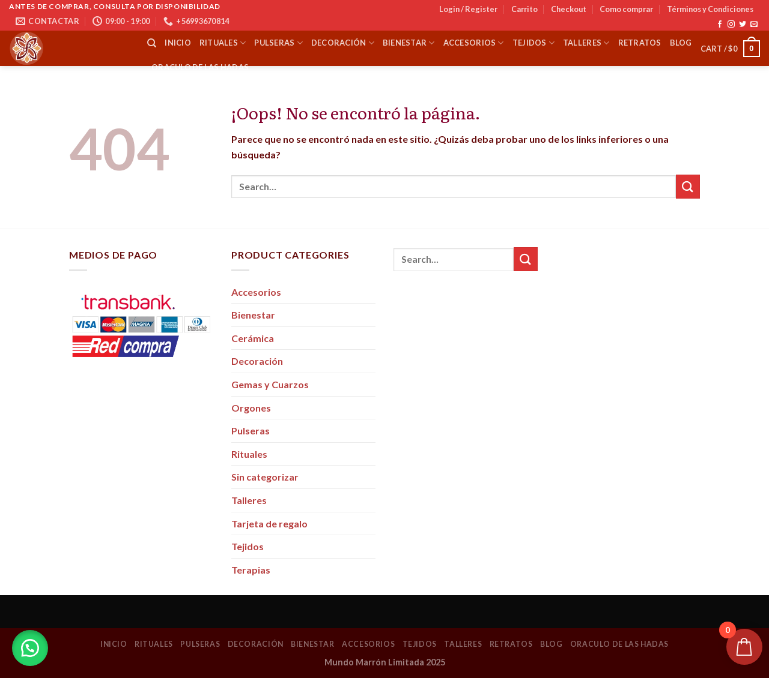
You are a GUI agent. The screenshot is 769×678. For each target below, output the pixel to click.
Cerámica (252, 338)
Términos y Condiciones (710, 9)
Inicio (178, 42)
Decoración (342, 43)
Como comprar (626, 9)
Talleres (586, 43)
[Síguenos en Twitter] (742, 24)
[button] (30, 648)
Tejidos (533, 43)
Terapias (250, 569)
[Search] (151, 43)
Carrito (524, 9)
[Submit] (688, 186)
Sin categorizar (265, 476)
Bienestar (409, 43)
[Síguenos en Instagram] (731, 24)
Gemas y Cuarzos (270, 384)
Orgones (251, 407)
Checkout (568, 9)
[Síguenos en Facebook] (719, 24)
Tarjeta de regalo (269, 523)
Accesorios (473, 43)
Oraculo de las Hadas (200, 67)
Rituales (222, 43)
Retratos (639, 42)
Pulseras (278, 43)
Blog (681, 42)
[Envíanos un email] (754, 24)
